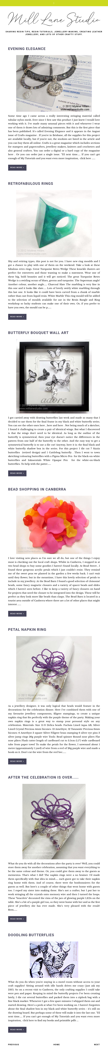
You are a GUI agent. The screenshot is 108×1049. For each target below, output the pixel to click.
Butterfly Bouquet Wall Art (38, 333)
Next (97, 1045)
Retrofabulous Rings (30, 183)
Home (56, 1045)
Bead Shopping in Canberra (37, 489)
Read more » (17, 167)
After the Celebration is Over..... (43, 777)
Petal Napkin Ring (27, 629)
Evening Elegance (27, 49)
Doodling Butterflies (31, 935)
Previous (13, 1045)
